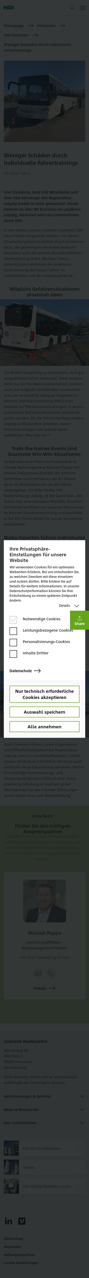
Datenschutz (25, 670)
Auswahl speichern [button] (44, 712)
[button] (79, 620)
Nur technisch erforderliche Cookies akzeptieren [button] (44, 694)
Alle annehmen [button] (44, 726)
